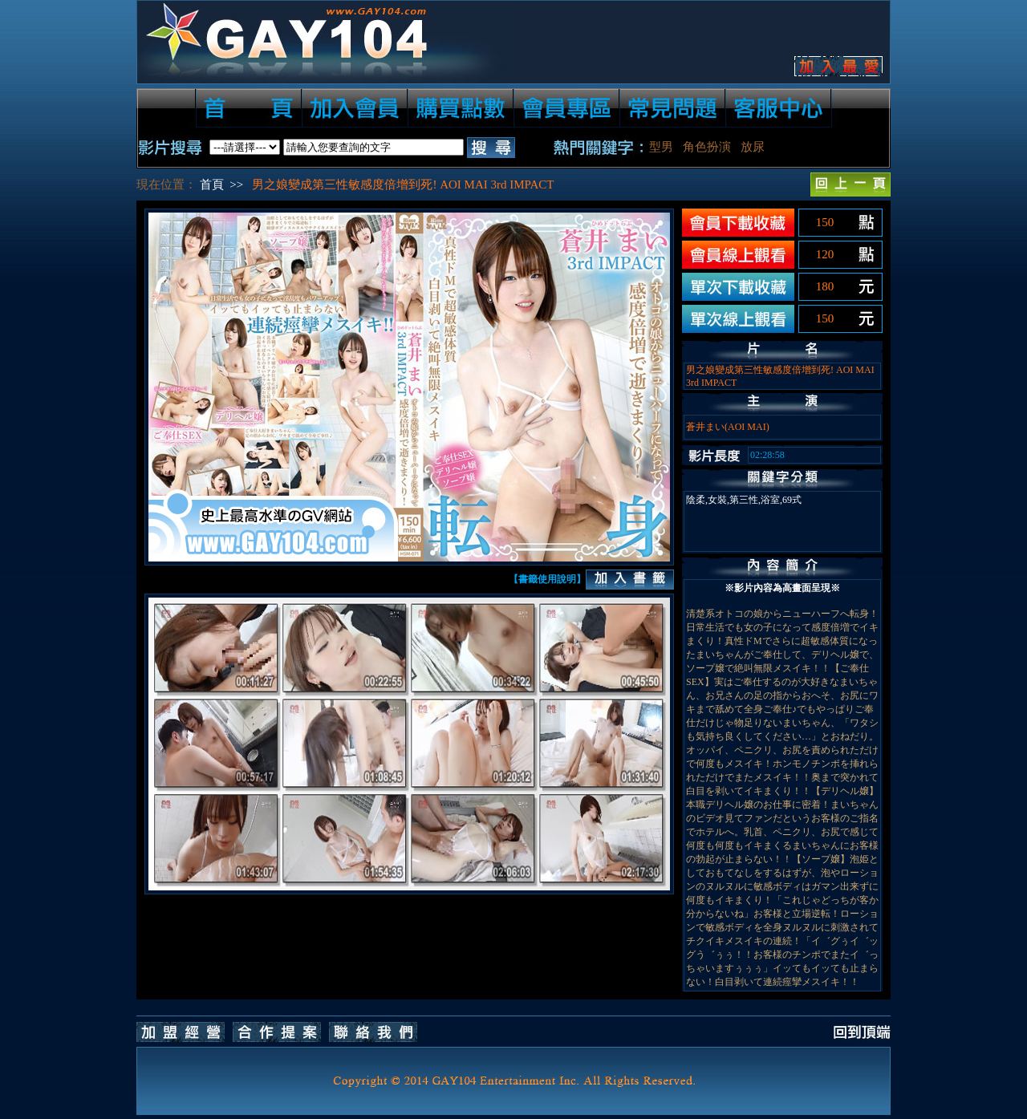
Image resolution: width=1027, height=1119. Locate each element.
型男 (661, 146)
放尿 (753, 146)
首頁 (212, 184)
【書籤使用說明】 (547, 579)
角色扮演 (707, 146)
